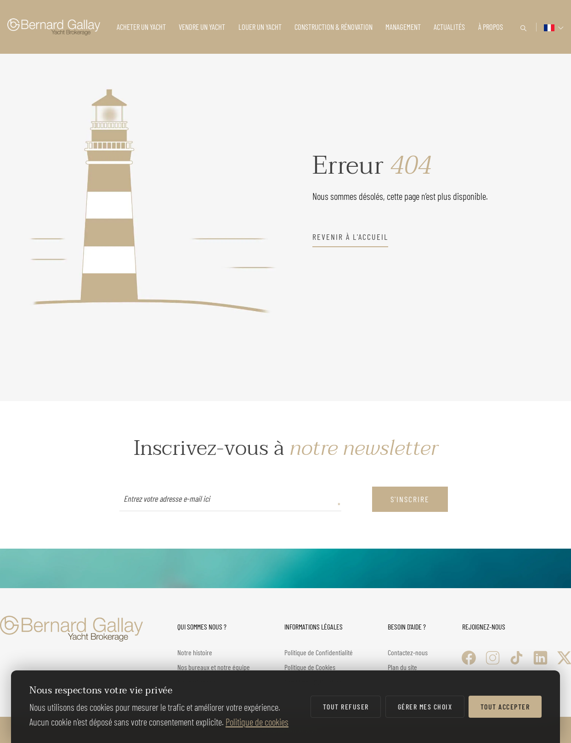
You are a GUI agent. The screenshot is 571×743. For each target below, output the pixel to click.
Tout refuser (346, 706)
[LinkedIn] (540, 658)
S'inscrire (410, 499)
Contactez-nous (408, 652)
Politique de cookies (257, 721)
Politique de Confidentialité (318, 652)
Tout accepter (505, 706)
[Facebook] (469, 658)
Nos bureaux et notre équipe (213, 667)
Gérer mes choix (425, 706)
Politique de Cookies (309, 667)
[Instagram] (493, 658)
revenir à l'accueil (350, 237)
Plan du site (402, 667)
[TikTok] (517, 658)
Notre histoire (194, 652)
